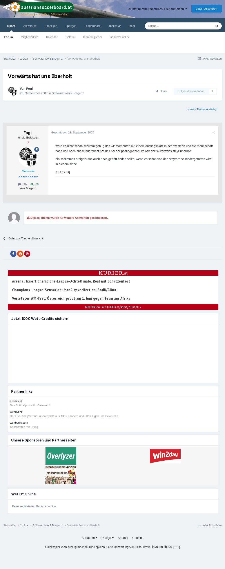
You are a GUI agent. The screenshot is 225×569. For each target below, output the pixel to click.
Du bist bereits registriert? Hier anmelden (157, 9)
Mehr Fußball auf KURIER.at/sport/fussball (113, 307)
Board (11, 28)
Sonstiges (51, 25)
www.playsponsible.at (158, 547)
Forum (8, 37)
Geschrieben (73, 132)
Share (161, 91)
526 (34, 184)
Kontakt (123, 538)
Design (108, 538)
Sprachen (89, 538)
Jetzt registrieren (206, 8)
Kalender (52, 37)
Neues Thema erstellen (202, 109)
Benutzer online (120, 37)
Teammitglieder (92, 37)
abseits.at (115, 25)
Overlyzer (16, 412)
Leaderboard (92, 25)
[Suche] (168, 25)
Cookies (137, 538)
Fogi (29, 88)
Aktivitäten (30, 25)
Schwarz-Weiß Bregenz (68, 93)
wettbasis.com (19, 422)
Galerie (70, 37)
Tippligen (70, 25)
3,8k (22, 184)
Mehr (132, 25)
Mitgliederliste (29, 37)
